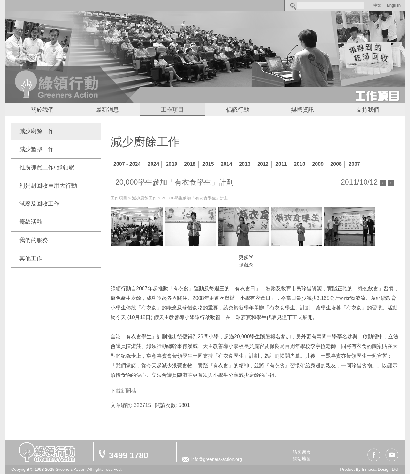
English (394, 5)
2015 (208, 164)
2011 (281, 164)
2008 (336, 164)
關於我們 (42, 109)
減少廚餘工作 (36, 131)
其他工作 (30, 258)
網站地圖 (302, 458)
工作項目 (172, 109)
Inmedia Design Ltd (380, 469)
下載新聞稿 (123, 391)
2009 (318, 164)
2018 (190, 164)
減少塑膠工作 (36, 149)
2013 (244, 164)
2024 (153, 164)
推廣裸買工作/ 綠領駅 (46, 167)
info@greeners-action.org (216, 459)
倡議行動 (237, 109)
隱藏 (246, 264)
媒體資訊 (302, 109)
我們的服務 (33, 240)
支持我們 (367, 109)
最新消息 (107, 109)
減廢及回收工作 (39, 203)
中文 (377, 5)
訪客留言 (302, 452)
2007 (354, 164)
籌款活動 (30, 222)
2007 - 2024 (127, 164)
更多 (246, 257)
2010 (299, 164)
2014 (226, 164)
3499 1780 (128, 455)
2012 (263, 164)
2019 (171, 164)
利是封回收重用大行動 (48, 185)
